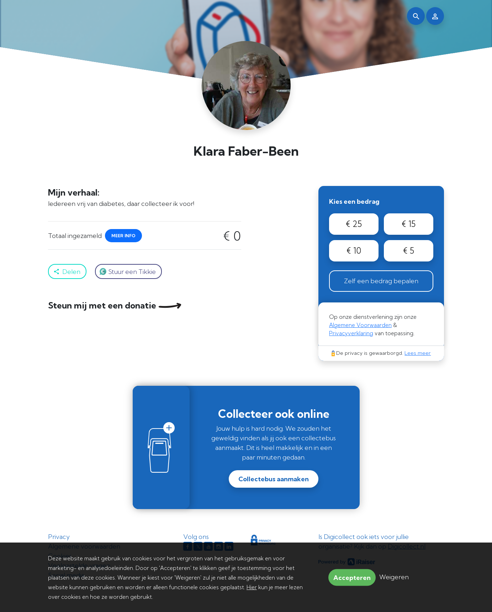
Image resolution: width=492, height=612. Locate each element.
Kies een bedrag (354, 201)
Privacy (59, 537)
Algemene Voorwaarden (360, 325)
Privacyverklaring (351, 333)
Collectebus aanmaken (273, 479)
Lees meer (417, 353)
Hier (252, 587)
